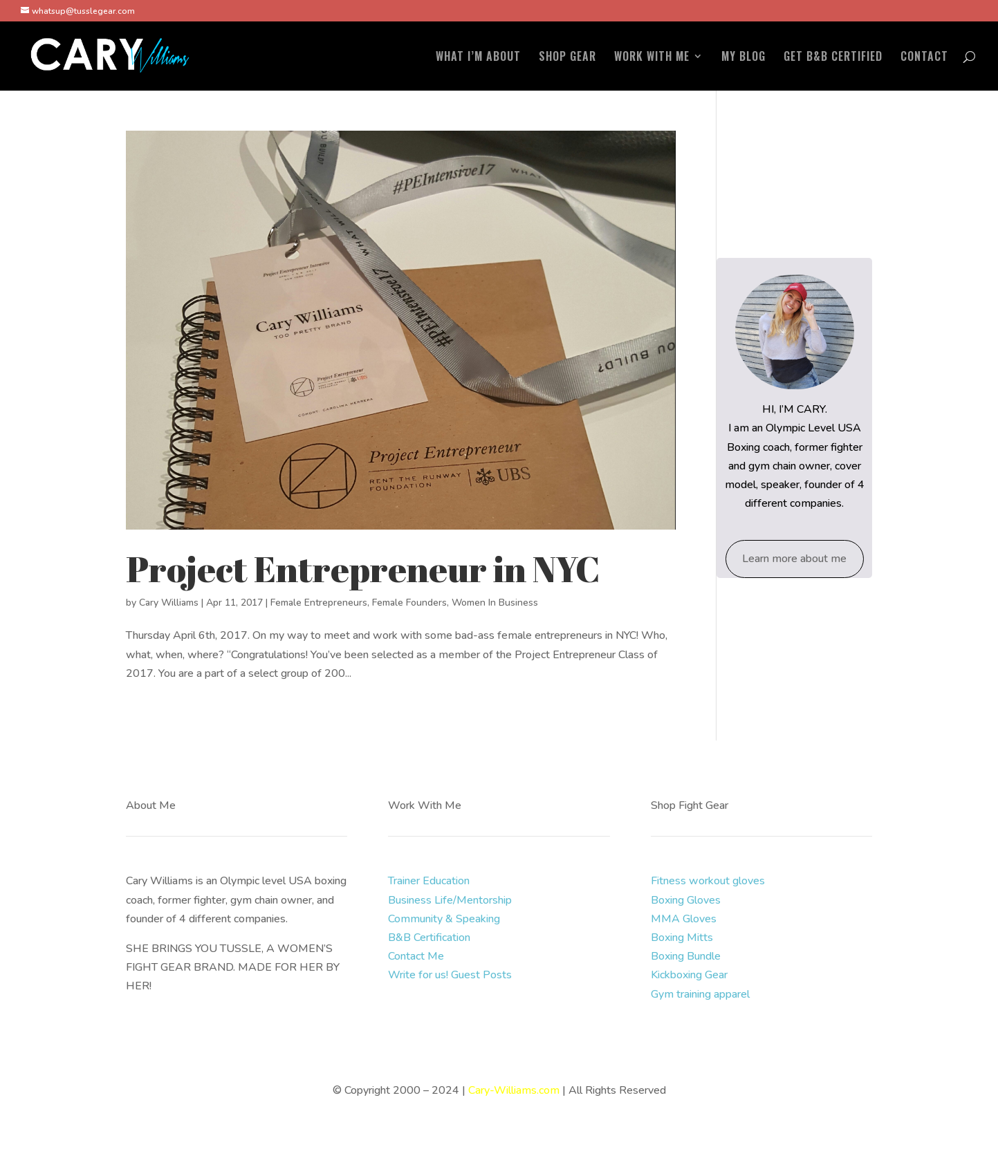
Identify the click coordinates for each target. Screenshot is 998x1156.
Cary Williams (168, 602)
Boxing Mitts (682, 937)
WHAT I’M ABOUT (478, 57)
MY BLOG (743, 57)
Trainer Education (429, 880)
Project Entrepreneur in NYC (363, 568)
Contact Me (416, 956)
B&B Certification (429, 937)
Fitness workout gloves (708, 880)
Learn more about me (794, 558)
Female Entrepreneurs (318, 602)
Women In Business (495, 602)
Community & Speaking (444, 918)
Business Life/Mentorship (450, 900)
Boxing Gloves (686, 900)
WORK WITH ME (652, 57)
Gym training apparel (700, 994)
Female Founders (409, 602)
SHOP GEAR (567, 57)
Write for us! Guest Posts (450, 974)
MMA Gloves (684, 918)
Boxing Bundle (686, 956)
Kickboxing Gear (689, 974)
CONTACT (924, 57)
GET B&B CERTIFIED (833, 57)
